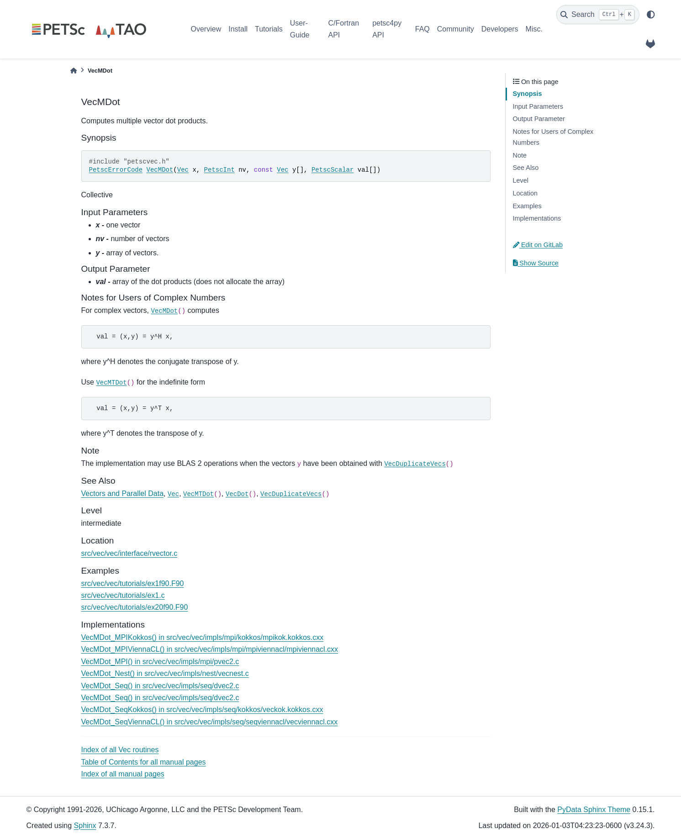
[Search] (597, 14)
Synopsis (527, 93)
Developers (499, 29)
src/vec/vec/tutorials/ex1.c (123, 595)
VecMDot (160, 170)
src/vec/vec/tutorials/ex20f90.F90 (134, 607)
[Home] (73, 70)
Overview (206, 29)
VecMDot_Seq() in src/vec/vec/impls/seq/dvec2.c (160, 686)
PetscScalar (332, 170)
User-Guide (300, 29)
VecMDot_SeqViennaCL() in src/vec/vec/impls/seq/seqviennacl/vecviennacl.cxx (209, 722)
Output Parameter (539, 118)
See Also (526, 167)
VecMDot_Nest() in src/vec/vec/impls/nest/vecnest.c (165, 673)
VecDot (237, 494)
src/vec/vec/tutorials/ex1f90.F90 (132, 583)
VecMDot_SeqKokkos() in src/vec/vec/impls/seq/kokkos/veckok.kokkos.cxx (202, 709)
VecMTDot (111, 382)
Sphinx (85, 825)
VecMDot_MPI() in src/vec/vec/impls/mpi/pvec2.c (160, 661)
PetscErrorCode (116, 170)
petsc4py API (386, 29)
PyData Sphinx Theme (593, 809)
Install (238, 29)
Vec (183, 170)
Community (455, 29)
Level (520, 180)
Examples (527, 206)
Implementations (537, 218)
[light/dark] (651, 14)
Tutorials (269, 29)
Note (520, 155)
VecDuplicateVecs (414, 464)
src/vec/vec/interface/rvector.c (129, 553)
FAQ (422, 29)
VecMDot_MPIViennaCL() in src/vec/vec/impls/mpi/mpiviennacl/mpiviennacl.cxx (209, 649)
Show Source (536, 263)
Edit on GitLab (538, 244)
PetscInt (219, 170)
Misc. (534, 29)
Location (525, 193)
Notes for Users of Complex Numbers (553, 137)
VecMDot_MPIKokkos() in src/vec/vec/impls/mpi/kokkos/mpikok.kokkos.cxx (202, 637)
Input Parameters (538, 106)
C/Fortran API (343, 29)
